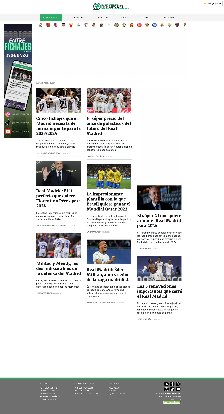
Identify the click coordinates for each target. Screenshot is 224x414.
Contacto (113, 391)
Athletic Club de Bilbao (86, 25)
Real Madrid (77, 18)
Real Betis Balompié (78, 25)
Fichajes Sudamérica (50, 397)
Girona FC (139, 25)
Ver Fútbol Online (51, 18)
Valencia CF (169, 18)
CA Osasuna (124, 25)
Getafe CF (116, 25)
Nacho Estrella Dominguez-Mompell (51, 226)
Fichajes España (47, 391)
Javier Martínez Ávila (45, 293)
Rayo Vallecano (147, 25)
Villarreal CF (101, 25)
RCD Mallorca (131, 25)
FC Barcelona (102, 18)
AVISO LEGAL (175, 399)
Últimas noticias (48, 399)
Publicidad (113, 388)
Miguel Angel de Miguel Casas (48, 153)
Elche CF (169, 25)
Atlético (125, 18)
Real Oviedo (184, 25)
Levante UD (177, 25)
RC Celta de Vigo (109, 25)
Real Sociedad (93, 25)
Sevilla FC (146, 18)
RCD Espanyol (162, 25)
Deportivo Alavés (154, 25)
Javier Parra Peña (94, 232)
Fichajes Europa (48, 394)
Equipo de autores (117, 394)
